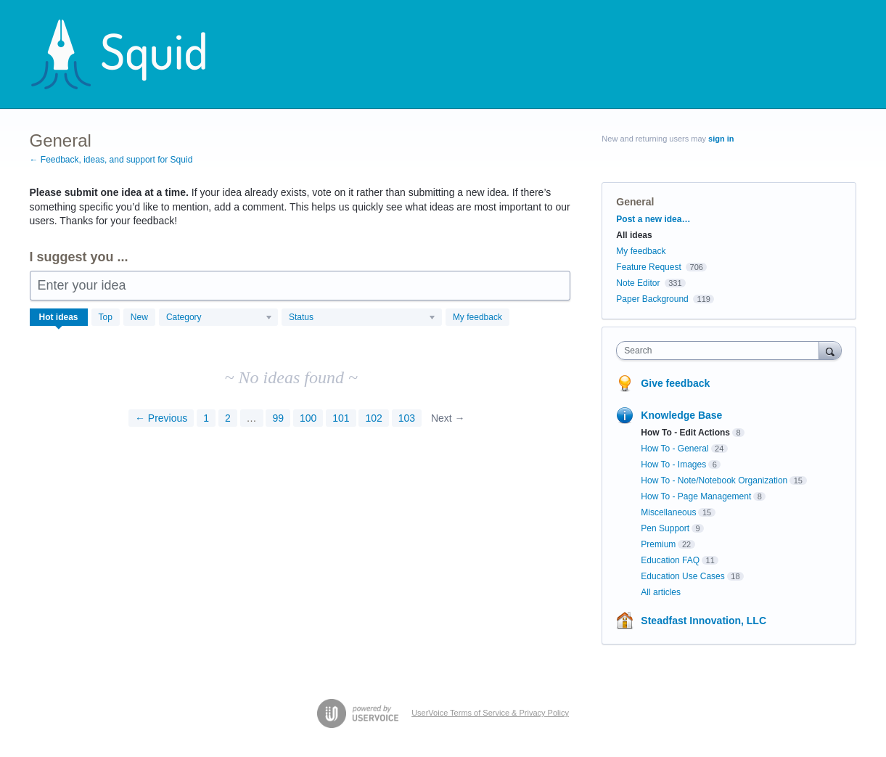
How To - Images (673, 464)
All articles (661, 592)
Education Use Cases (682, 576)
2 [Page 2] (228, 418)
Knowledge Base (681, 415)
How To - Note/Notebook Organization (714, 480)
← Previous (161, 418)
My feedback (477, 317)
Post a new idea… (653, 219)
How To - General (674, 448)
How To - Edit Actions (685, 432)
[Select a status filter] (362, 318)
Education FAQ (670, 560)
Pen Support (665, 528)
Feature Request (648, 267)
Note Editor (638, 283)
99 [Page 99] (278, 418)
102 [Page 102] (373, 418)
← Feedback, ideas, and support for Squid (111, 160)
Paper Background (652, 299)
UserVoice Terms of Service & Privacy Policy (490, 712)
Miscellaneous (668, 512)
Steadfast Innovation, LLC (703, 620)
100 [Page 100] (308, 418)
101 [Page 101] (340, 418)
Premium (658, 544)
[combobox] (721, 350)
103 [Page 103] (406, 418)
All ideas (634, 235)
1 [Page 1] (206, 418)
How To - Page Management (696, 496)
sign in (721, 138)
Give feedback (675, 383)
